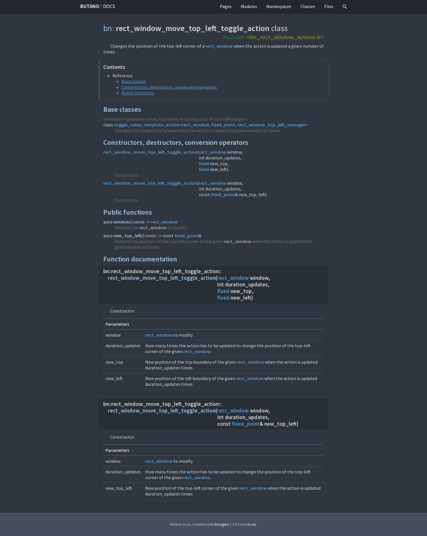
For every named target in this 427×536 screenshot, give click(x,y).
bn (107, 28)
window (121, 222)
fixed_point (223, 194)
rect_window (219, 46)
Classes (307, 6)
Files (328, 6)
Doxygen (221, 524)
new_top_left (127, 235)
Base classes (134, 81)
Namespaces (278, 6)
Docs (109, 6)
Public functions (138, 93)
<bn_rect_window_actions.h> (285, 37)
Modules (249, 6)
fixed (204, 163)
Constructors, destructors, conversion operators (169, 87)
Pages (226, 6)
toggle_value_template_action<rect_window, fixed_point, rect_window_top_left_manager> (211, 125)
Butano (89, 6)
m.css (251, 524)
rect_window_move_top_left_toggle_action (150, 152)
